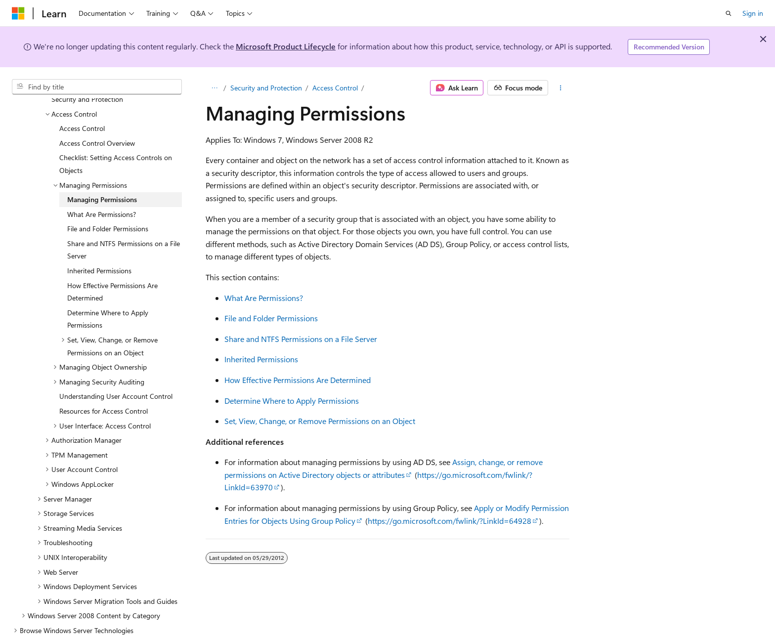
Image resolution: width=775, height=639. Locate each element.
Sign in (752, 13)
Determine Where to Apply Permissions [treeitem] (107, 295)
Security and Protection (266, 87)
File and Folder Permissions (271, 318)
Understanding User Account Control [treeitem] (115, 372)
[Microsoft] (18, 13)
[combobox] (97, 87)
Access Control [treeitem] (82, 104)
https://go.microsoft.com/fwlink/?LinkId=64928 (449, 520)
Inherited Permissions (261, 359)
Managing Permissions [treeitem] (102, 175)
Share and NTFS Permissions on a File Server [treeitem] (123, 226)
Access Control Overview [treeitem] (97, 119)
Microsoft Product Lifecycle (286, 46)
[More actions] (560, 88)
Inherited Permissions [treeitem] (99, 247)
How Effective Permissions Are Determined (297, 380)
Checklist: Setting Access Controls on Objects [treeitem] (115, 140)
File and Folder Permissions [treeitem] (107, 205)
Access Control (335, 87)
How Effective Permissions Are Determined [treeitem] (112, 268)
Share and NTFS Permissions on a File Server (300, 339)
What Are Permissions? (263, 298)
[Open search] (728, 13)
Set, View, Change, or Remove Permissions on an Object (319, 421)
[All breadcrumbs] (214, 88)
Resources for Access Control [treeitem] (103, 387)
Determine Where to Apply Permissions (291, 400)
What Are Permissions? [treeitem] (101, 190)
